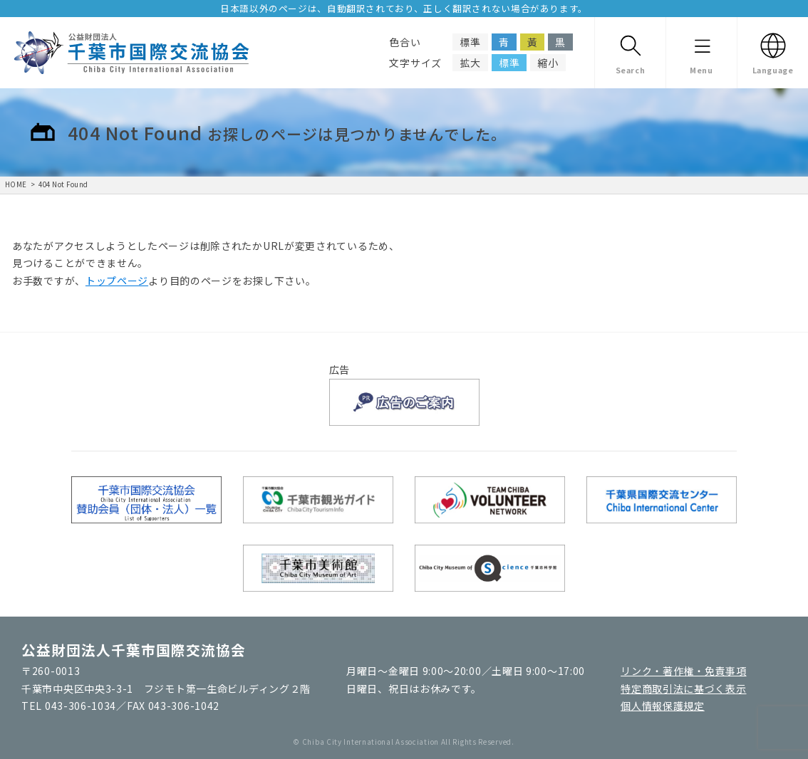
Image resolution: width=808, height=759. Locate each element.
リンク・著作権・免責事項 (683, 671)
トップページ (117, 280)
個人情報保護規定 (663, 705)
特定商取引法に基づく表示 (683, 688)
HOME (16, 184)
